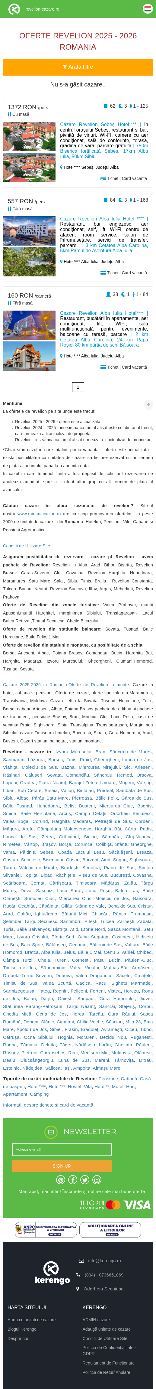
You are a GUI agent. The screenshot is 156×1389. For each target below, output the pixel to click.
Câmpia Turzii (18, 960)
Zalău (130, 882)
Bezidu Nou (113, 1037)
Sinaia (51, 790)
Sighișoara (140, 859)
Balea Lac (126, 890)
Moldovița (121, 1052)
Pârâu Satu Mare (50, 797)
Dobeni (31, 1021)
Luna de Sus (74, 1060)
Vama (9, 852)
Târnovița (124, 1060)
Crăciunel (69, 836)
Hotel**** (36, 1086)
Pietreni (29, 1052)
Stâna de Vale (90, 905)
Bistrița (60, 929)
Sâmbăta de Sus (134, 790)
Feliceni (79, 990)
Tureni (61, 960)
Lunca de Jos (137, 759)
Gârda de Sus (136, 797)
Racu (100, 983)
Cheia (44, 960)
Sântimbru (70, 921)
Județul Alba (107, 167)
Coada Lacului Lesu (81, 852)
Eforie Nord (93, 929)
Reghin (60, 990)
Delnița (48, 1044)
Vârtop (31, 844)
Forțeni (97, 990)
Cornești (81, 960)
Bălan (30, 998)
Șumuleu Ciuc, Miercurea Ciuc (57, 898)
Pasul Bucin (107, 960)
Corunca (83, 844)
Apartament (15, 1094)
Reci (73, 1052)
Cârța (130, 828)
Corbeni (143, 821)
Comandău (77, 775)
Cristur (144, 905)
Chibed (144, 952)
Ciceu (131, 1029)
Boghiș (144, 805)
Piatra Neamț (52, 782)
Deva (26, 890)
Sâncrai (107, 1006)
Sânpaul (85, 998)
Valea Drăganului (93, 975)
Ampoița (81, 1068)
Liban (8, 790)
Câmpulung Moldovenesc (64, 828)
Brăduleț (89, 1029)
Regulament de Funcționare (109, 1363)
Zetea (48, 836)
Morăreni (86, 1037)
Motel (117, 1086)
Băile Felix (106, 797)
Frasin (71, 1029)
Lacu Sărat (69, 890)
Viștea (114, 990)
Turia (8, 929)
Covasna (142, 875)
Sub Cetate (29, 790)
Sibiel (56, 1029)
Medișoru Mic (95, 1052)
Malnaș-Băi (115, 967)
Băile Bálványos (33, 929)
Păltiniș (27, 852)
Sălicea (52, 1068)
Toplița (30, 875)
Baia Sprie (32, 944)
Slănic (47, 1021)
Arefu (27, 828)
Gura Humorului (117, 998)
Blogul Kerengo (22, 1329)
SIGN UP (62, 1166)
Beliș (69, 805)
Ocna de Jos (51, 1013)
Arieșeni (143, 767)
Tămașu (29, 1044)
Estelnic (11, 1068)
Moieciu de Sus (39, 767)
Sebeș (46, 852)
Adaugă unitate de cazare (107, 1329)
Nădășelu (85, 1044)
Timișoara (86, 882)
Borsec (55, 759)
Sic (127, 767)
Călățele (142, 975)
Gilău (66, 905)
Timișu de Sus (20, 983)
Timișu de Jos (19, 967)
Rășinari (11, 775)
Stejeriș (127, 1006)
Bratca (32, 952)
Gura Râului (121, 1013)
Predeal (105, 790)
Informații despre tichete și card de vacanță (48, 1104)
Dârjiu (47, 998)
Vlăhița (10, 767)
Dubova (64, 975)
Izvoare (108, 782)
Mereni (102, 1060)
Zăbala (144, 921)
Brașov (48, 844)
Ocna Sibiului (38, 1037)
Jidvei (145, 998)
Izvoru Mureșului (73, 751)
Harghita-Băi (108, 828)
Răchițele (65, 875)
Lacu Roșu (98, 890)
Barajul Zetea (83, 782)
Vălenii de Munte (38, 867)
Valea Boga (15, 821)
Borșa (65, 844)
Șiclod (90, 836)
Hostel (74, 1086)
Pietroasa (82, 797)
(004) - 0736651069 (104, 1275)
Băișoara (142, 898)
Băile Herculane (38, 813)
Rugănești (140, 1037)
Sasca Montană (124, 929)
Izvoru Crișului (32, 936)
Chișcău (99, 913)
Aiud (105, 859)
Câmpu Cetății (91, 813)
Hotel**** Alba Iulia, (80, 261)
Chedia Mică (17, 1013)
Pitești (90, 921)
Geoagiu (78, 944)
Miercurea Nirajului (99, 767)
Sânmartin (13, 759)
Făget (65, 1044)
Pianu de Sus (119, 867)
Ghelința (123, 1044)
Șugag (120, 859)
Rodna (10, 1044)
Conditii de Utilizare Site (26, 545)
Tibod (145, 1029)
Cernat (37, 882)
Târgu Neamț (80, 1006)
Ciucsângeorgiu (37, 1060)
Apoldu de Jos (32, 1029)
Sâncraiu (103, 775)
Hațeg (43, 990)
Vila (88, 1086)
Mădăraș (110, 882)
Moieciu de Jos (112, 898)
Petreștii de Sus (113, 821)
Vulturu (132, 944)
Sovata (54, 775)
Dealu (9, 1060)
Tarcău (96, 1013)
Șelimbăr (12, 921)
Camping (39, 1094)
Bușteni (87, 805)
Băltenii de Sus (106, 944)
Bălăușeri (56, 944)
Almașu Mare (107, 1068)
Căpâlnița (49, 905)
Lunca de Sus (20, 836)
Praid (85, 759)
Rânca (119, 913)
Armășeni (142, 967)
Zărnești (126, 921)
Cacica (83, 983)
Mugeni (126, 782)
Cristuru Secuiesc (21, 859)
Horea (78, 1013)
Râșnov (11, 1052)
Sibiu (8, 797)
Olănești (142, 1052)
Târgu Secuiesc (40, 921)
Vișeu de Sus (92, 875)
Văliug (67, 790)
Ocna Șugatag (93, 936)
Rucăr (9, 905)
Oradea (28, 782)
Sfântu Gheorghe (133, 844)
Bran (100, 751)
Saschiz (44, 890)
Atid (74, 929)
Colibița (104, 844)
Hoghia (65, 1037)
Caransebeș (52, 1052)
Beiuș (69, 952)
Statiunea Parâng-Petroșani (32, 1006)
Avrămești (111, 1029)
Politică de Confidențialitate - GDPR (109, 1350)
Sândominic (53, 967)
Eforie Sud (62, 936)
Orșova (143, 775)
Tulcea (107, 921)
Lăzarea (36, 759)
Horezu (131, 990)
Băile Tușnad (17, 805)
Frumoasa (141, 913)
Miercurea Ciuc (116, 805)
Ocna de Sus (121, 905)
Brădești (69, 867)
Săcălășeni (120, 852)
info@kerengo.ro (104, 1260)
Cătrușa (11, 1037)
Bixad (47, 875)
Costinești (122, 936)
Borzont (90, 859)
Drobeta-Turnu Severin (27, 975)
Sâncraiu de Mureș (131, 751)
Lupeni (10, 782)
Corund (40, 821)
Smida (9, 813)
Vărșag (144, 782)
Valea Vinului (84, 967)
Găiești (65, 998)
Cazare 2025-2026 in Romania (35, 684)
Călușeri (33, 775)
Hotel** (101, 1086)
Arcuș (65, 813)
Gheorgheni (106, 759)
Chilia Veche (90, 1021)
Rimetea (12, 844)
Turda (9, 867)
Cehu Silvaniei (119, 952)
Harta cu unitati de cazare (32, 1319)
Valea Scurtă (56, 983)
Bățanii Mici (74, 913)
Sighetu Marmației (131, 983)
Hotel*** (57, 1086)
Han (130, 1086)
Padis (146, 828)
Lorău (105, 1044)
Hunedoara (48, 805)
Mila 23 (133, 1021)
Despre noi (18, 1338)
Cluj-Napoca (139, 836)
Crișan (73, 859)
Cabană (129, 1078)
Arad (8, 913)
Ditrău (145, 1060)
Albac (22, 797)
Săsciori (114, 1021)
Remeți (124, 775)
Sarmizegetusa (18, 990)
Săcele (123, 975)
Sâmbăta (111, 836)
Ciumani (65, 1021)
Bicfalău (85, 790)
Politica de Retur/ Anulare (106, 1372)
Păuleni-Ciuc (138, 960)
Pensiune (108, 1078)
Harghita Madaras (71, 821)
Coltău (24, 913)
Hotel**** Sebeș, (78, 167)
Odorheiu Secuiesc (131, 813)
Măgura (11, 828)
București (120, 875)
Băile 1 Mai (89, 952)
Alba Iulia (51, 952)
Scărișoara (14, 882)
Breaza (144, 852)
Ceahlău (27, 905)
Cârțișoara (60, 882)
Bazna (68, 767)
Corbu (145, 1006)
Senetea (91, 867)
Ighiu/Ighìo (46, 913)
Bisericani (53, 859)
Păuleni (143, 1044)
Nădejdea (32, 1068)
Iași (67, 1068)
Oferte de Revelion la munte (98, 684)
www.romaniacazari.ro (39, 513)
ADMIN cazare (96, 1319)
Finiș (71, 759)
